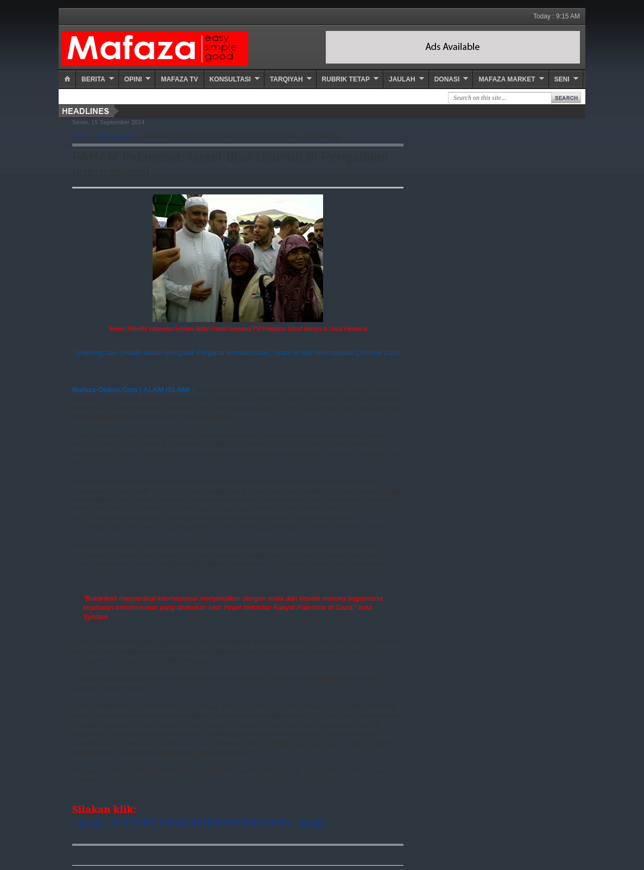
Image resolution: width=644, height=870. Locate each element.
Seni (562, 79)
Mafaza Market (506, 79)
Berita (93, 79)
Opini (133, 79)
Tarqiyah (286, 79)
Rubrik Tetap (346, 79)
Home (81, 136)
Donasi (447, 79)
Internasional (117, 136)
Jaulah (402, 79)
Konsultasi (230, 79)
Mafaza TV (179, 79)
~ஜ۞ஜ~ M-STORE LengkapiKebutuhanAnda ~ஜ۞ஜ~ (200, 821)
